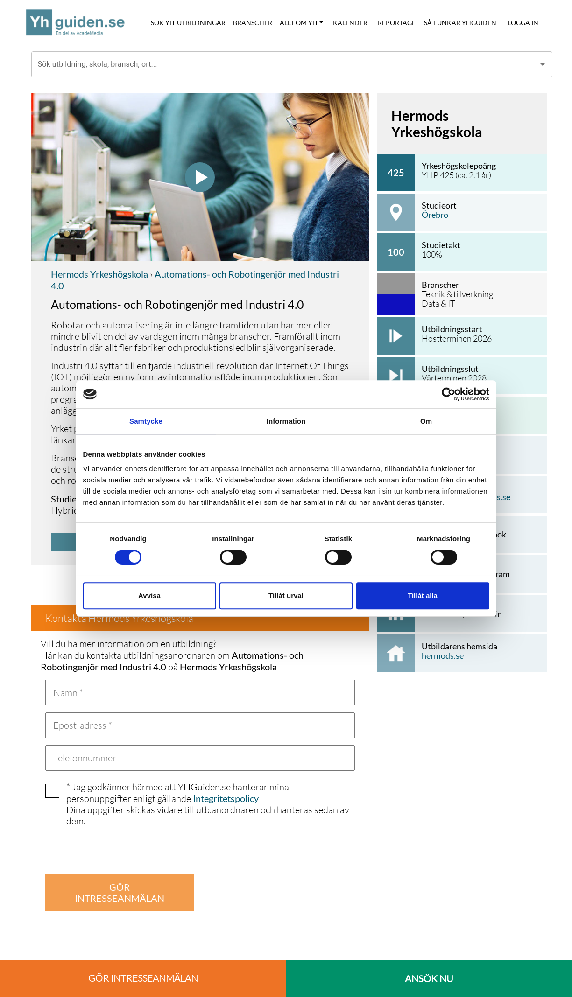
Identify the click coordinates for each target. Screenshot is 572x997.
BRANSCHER (252, 23)
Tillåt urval (286, 596)
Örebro (435, 214)
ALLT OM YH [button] (299, 23)
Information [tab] (286, 421)
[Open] (542, 64)
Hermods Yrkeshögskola (99, 273)
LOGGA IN (523, 23)
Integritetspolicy (226, 798)
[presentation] (116, 849)
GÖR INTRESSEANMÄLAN (119, 892)
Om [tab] (426, 421)
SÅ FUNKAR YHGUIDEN (460, 23)
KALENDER (350, 23)
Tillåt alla (423, 596)
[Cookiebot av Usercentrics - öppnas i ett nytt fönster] (448, 394)
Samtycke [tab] (145, 421)
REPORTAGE (397, 23)
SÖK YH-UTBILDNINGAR (188, 23)
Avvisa (149, 596)
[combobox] (284, 64)
